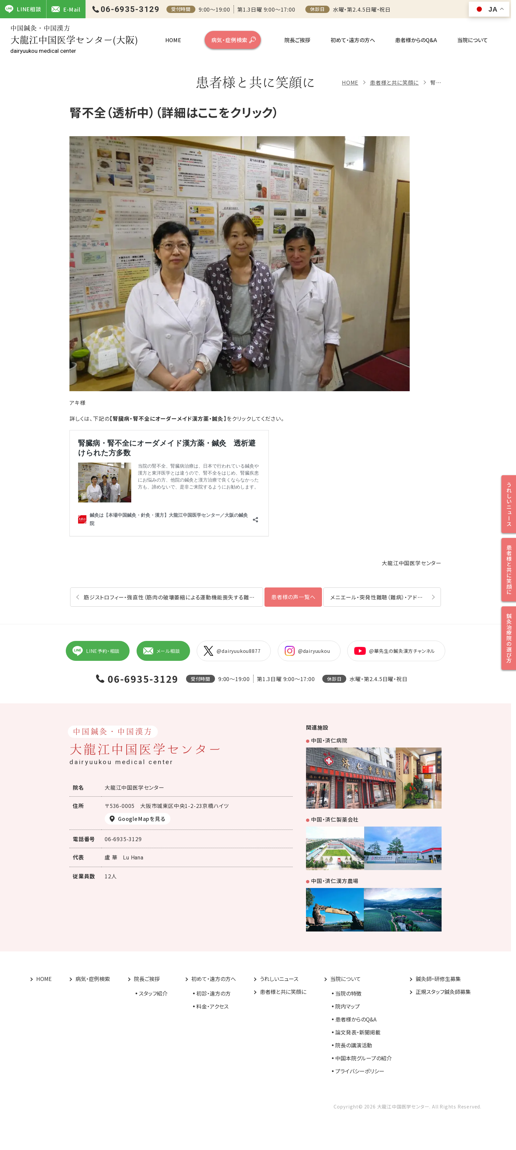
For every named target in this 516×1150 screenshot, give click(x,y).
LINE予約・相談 (96, 651)
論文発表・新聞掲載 (357, 1032)
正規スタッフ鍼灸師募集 (443, 992)
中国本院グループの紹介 (363, 1058)
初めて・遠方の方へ (353, 40)
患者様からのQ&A (416, 40)
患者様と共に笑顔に (394, 82)
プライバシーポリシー (359, 1071)
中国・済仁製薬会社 (335, 819)
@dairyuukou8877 (232, 651)
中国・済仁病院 (329, 740)
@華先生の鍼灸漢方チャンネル (394, 651)
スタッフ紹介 (153, 993)
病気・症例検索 (229, 40)
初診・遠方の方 (213, 993)
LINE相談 (23, 9)
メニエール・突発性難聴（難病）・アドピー (379, 597)
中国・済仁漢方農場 (335, 881)
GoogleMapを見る (141, 819)
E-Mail (66, 9)
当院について (472, 40)
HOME (173, 40)
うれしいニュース (279, 979)
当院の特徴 (348, 993)
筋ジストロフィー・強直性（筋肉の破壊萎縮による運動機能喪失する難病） (171, 597)
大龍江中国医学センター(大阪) (74, 39)
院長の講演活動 (353, 1045)
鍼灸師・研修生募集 (438, 979)
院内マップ (347, 1006)
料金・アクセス (212, 1006)
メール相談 (161, 651)
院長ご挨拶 (297, 40)
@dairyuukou (307, 651)
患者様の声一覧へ (293, 597)
